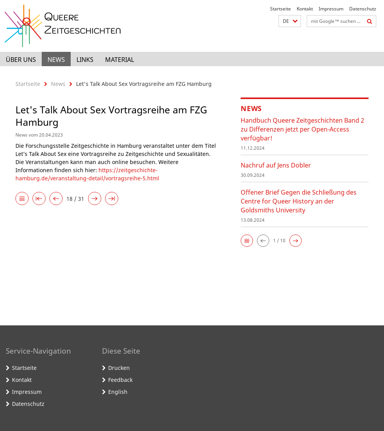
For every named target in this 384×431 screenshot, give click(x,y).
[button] (290, 21)
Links (84, 59)
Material (119, 59)
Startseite (280, 8)
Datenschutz (362, 8)
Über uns (21, 59)
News (56, 59)
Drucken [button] (119, 367)
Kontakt (305, 8)
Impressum (331, 8)
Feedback (120, 379)
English (117, 391)
